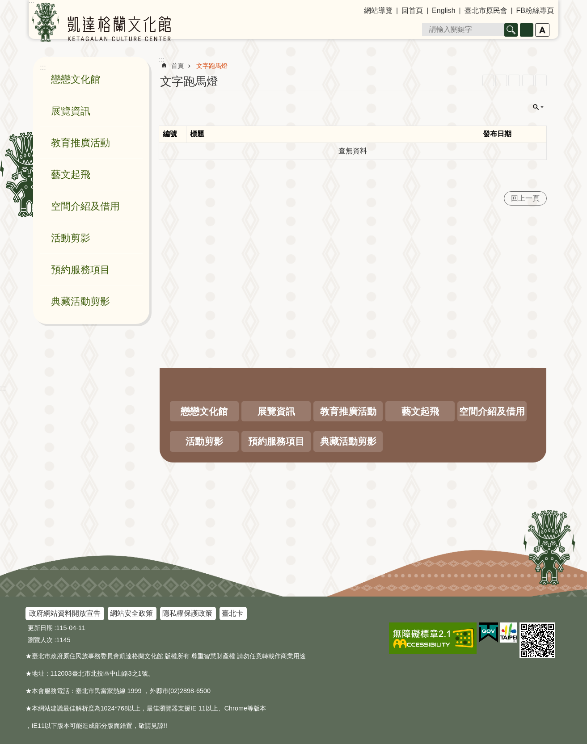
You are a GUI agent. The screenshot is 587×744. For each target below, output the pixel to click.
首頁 (177, 65)
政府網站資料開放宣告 (65, 613)
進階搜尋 (526, 30)
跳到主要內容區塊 (4, 4)
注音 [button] (541, 80)
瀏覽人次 (40, 639)
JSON (514, 80)
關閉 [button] (538, 107)
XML (501, 80)
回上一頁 (525, 198)
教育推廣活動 (80, 142)
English (443, 10)
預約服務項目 (80, 269)
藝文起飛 (70, 174)
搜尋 (511, 30)
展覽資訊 (70, 111)
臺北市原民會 (486, 10)
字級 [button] (542, 30)
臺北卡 (232, 613)
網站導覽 (378, 10)
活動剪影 (70, 238)
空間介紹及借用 (85, 206)
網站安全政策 (131, 613)
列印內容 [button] (528, 80)
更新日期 (40, 627)
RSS (488, 80)
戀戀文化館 (75, 79)
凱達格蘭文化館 (101, 22)
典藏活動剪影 (80, 301)
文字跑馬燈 (212, 65)
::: (3, 388)
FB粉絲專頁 (535, 10)
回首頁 (412, 10)
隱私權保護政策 (187, 613)
